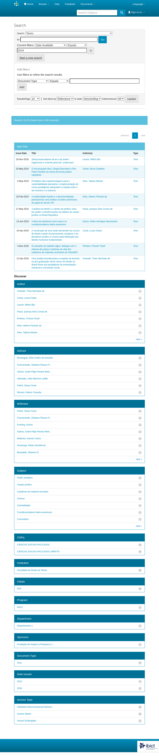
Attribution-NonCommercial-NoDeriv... (35, 707)
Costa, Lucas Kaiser (92, 230)
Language (138, 4)
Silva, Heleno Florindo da (95, 196)
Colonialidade (23, 505)
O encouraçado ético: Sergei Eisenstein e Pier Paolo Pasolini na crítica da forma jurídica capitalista (54, 172)
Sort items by (49, 99)
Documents (88, 4)
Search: (21, 33)
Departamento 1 (25, 625)
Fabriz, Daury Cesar (26, 385)
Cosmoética (22, 519)
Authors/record (109, 99)
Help (57, 4)
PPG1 (20, 607)
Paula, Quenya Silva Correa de (98, 209)
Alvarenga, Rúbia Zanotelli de (31, 445)
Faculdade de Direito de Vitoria (32, 570)
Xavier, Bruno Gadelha (94, 169)
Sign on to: (136, 12)
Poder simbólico (24, 478)
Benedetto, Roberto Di (28, 452)
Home (28, 4)
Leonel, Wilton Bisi (92, 159)
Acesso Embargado (26, 720)
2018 (19, 688)
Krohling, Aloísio (25, 424)
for (18, 39)
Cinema (21, 498)
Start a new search (30, 57)
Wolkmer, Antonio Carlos (29, 438)
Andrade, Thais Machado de (96, 258)
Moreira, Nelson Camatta (29, 392)
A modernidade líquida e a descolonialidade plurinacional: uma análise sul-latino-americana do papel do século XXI (54, 199)
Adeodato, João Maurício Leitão (32, 378)
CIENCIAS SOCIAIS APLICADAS (33, 544)
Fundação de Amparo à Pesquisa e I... (35, 644)
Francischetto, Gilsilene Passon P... (34, 365)
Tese (135, 159)
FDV (19, 588)
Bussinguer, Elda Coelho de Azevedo (35, 358)
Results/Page (23, 99)
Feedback (70, 4)
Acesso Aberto (24, 714)
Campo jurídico (24, 484)
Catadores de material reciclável (32, 491)
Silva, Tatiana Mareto (93, 181)
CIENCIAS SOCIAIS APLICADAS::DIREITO (38, 551)
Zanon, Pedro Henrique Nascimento (100, 221)
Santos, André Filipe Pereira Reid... (34, 371)
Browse (44, 4)
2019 (19, 681)
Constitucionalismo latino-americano (34, 512)
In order (78, 99)
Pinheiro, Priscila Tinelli (94, 246)
